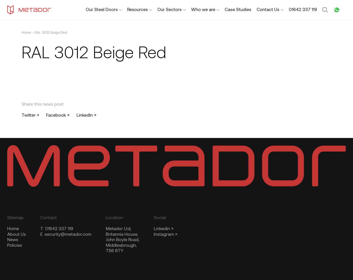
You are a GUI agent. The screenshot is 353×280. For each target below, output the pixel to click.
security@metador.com (65, 234)
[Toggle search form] (325, 10)
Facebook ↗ (57, 115)
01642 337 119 (56, 229)
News (12, 240)
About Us (16, 234)
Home (26, 33)
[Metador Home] (29, 10)
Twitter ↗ (30, 115)
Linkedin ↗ (163, 229)
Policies (14, 245)
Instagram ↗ (165, 234)
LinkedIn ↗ (86, 115)
